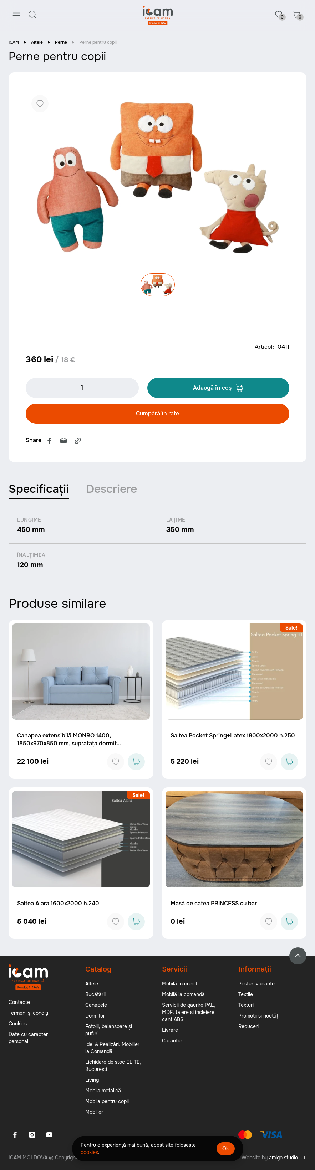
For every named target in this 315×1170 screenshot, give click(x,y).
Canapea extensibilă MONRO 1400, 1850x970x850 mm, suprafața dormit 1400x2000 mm (67, 744)
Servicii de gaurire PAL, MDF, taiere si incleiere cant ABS (188, 1012)
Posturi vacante (256, 984)
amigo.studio (283, 1158)
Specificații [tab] (39, 489)
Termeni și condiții (29, 1013)
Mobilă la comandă (183, 995)
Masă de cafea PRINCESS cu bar (214, 903)
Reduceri (248, 1027)
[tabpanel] (157, 543)
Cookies (18, 1024)
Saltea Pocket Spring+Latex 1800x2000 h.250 (233, 736)
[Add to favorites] (115, 762)
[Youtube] (49, 1135)
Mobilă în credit (179, 984)
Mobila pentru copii (107, 1101)
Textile (245, 995)
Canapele (96, 1005)
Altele (37, 43)
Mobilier (94, 1112)
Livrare (170, 1030)
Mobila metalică (103, 1091)
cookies (89, 1152)
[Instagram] (32, 1135)
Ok (225, 1148)
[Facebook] (15, 1135)
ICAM (14, 43)
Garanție (172, 1041)
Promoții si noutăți (258, 1016)
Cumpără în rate (157, 414)
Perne (61, 43)
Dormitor (95, 1016)
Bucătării (95, 995)
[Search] (32, 14)
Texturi (246, 1005)
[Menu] (16, 14)
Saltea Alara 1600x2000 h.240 (58, 903)
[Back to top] (297, 956)
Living (92, 1080)
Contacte (19, 1002)
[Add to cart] (136, 762)
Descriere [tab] (111, 489)
